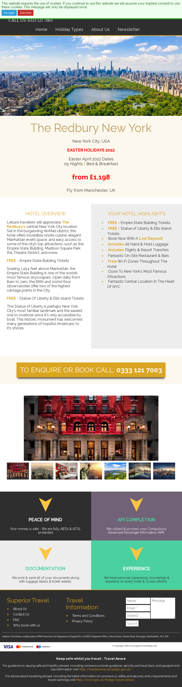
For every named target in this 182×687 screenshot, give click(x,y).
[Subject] (138, 615)
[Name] (138, 601)
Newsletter (129, 29)
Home (41, 29)
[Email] (138, 608)
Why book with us (26, 625)
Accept (9, 13)
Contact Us (21, 614)
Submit (132, 623)
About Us (100, 29)
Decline (25, 13)
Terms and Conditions (88, 616)
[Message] (163, 608)
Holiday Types (69, 29)
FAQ (16, 620)
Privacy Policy (82, 621)
